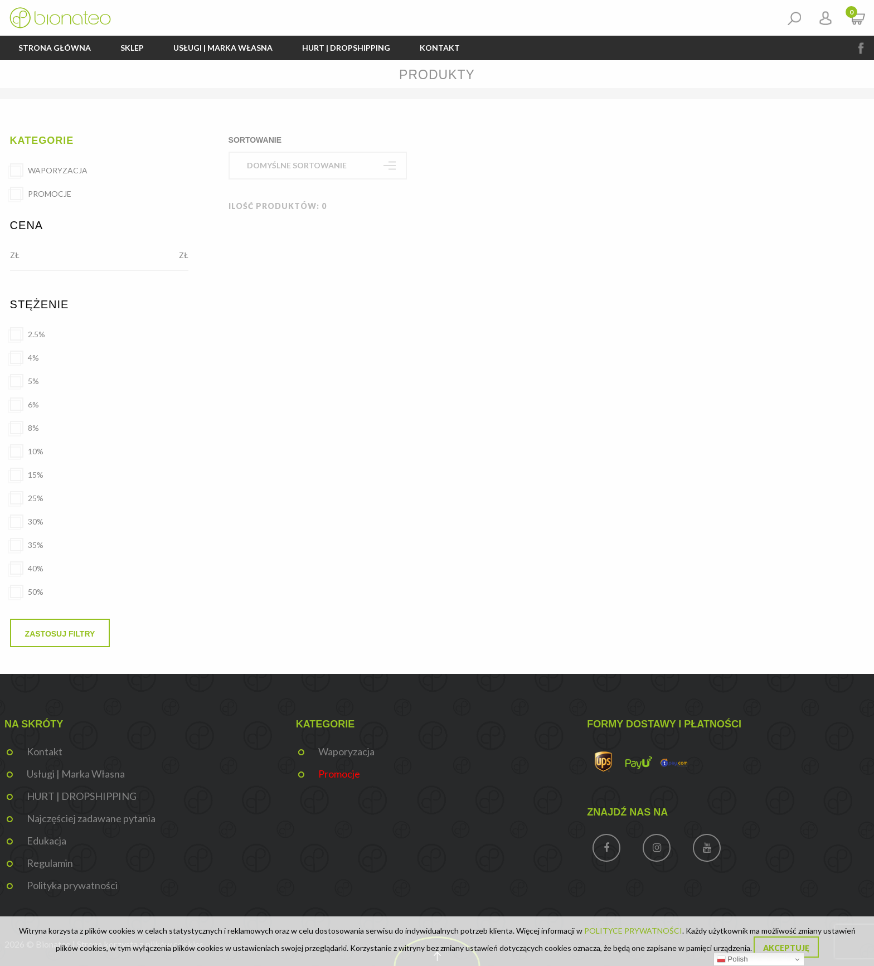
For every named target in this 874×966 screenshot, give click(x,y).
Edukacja (46, 840)
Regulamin (50, 863)
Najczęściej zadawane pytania (91, 818)
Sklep (132, 47)
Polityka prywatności (72, 885)
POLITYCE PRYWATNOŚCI (633, 930)
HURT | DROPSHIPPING (346, 47)
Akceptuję (786, 948)
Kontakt (440, 47)
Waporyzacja (346, 751)
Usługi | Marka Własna (223, 47)
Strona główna (54, 47)
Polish (732, 959)
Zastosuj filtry (60, 633)
